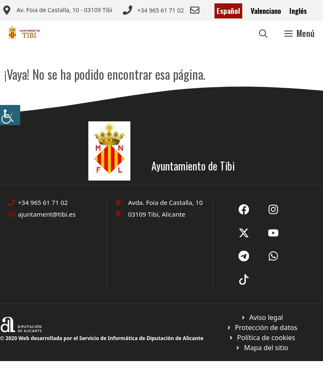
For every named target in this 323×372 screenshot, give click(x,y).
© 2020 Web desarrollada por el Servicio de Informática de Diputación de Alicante (102, 338)
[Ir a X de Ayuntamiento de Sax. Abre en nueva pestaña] (273, 209)
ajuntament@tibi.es (47, 214)
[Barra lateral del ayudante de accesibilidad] (10, 115)
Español (228, 10)
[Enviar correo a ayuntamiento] (57, 10)
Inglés (298, 10)
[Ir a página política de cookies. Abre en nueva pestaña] (261, 327)
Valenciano (266, 10)
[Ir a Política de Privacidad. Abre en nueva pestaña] (261, 317)
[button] (263, 33)
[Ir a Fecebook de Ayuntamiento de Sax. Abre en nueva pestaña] (244, 209)
